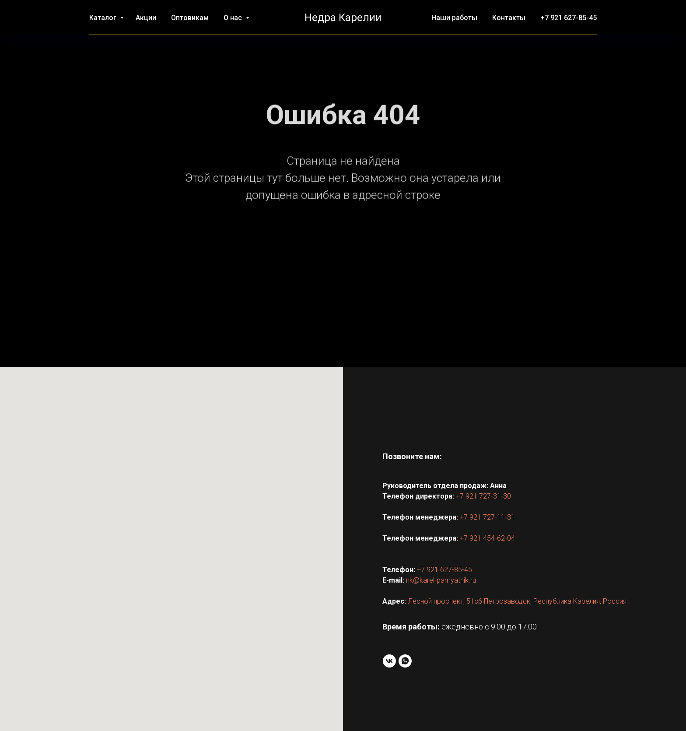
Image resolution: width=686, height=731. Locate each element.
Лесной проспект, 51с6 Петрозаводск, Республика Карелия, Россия (517, 601)
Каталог (103, 18)
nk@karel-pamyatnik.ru (441, 580)
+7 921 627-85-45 (568, 18)
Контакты (508, 18)
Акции (146, 18)
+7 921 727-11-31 (487, 517)
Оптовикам (190, 18)
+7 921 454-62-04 (487, 538)
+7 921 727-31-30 (483, 496)
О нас (234, 18)
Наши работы (454, 18)
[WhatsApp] (405, 661)
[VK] (389, 661)
